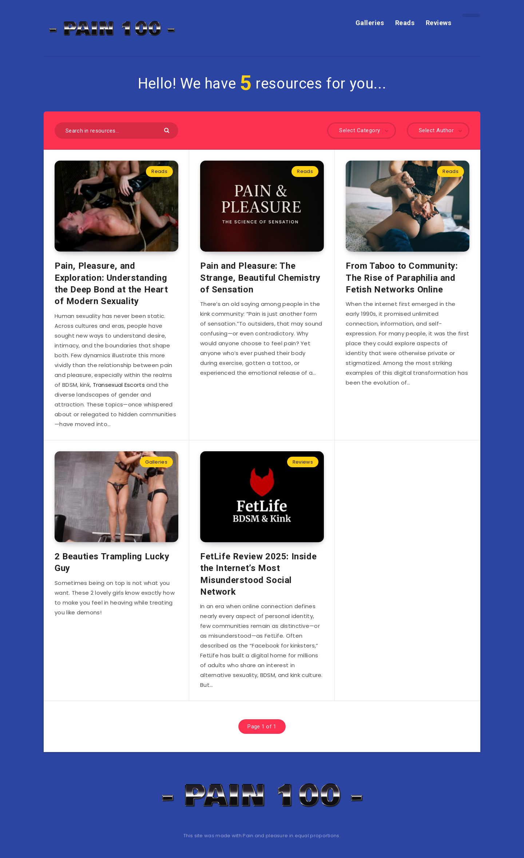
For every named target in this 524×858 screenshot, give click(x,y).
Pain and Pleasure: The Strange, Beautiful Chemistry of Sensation (260, 278)
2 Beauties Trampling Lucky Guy (112, 562)
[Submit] (167, 130)
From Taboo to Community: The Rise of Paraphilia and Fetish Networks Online (402, 278)
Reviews (439, 23)
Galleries (370, 23)
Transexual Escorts (119, 385)
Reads (405, 23)
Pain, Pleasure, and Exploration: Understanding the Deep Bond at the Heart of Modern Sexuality (111, 283)
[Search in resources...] (116, 130)
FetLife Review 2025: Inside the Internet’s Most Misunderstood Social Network (258, 574)
